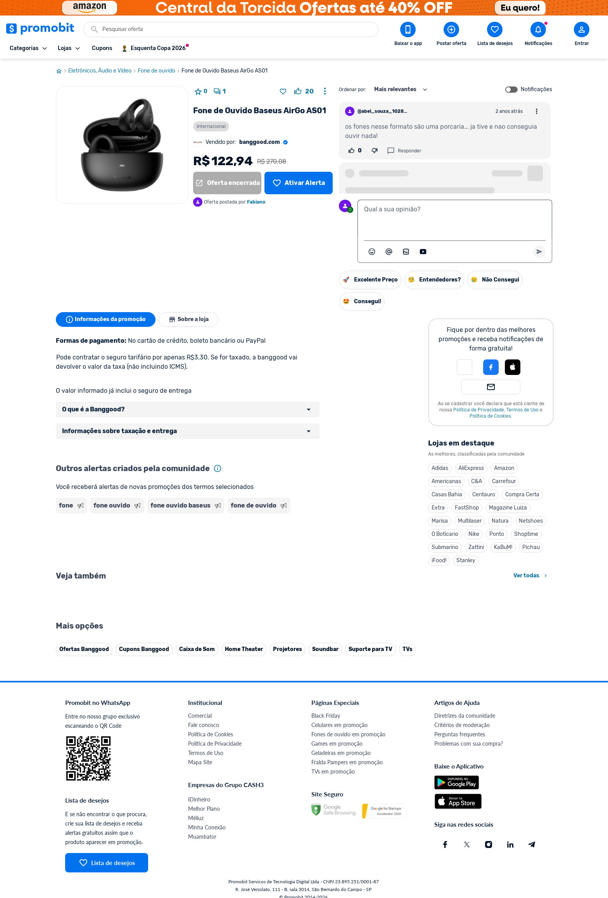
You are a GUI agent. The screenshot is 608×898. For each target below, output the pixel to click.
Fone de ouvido (159, 71)
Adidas (440, 468)
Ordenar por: (352, 89)
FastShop (467, 507)
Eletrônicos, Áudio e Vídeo (103, 71)
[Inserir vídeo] (423, 251)
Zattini (476, 547)
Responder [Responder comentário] (404, 151)
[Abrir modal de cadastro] (581, 35)
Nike (473, 534)
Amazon (504, 468)
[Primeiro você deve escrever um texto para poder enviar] (539, 251)
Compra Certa (522, 494)
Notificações (536, 89)
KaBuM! (503, 547)
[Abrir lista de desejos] (495, 35)
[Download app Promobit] (408, 35)
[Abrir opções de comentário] (536, 111)
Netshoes (531, 521)
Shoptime (526, 534)
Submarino (445, 547)
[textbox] (455, 218)
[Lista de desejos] (298, 183)
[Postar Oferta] (451, 35)
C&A (476, 481)
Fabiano (256, 202)
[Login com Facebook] (491, 367)
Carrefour (504, 481)
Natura (500, 521)
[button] (464, 367)
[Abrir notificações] (538, 35)
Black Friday (325, 887)
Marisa (440, 521)
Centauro (483, 494)
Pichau (531, 547)
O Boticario (445, 534)
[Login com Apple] (512, 367)
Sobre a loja (188, 319)
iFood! (439, 560)
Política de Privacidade (478, 410)
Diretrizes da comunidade (464, 887)
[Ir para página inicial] (62, 71)
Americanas (446, 481)
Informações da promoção (106, 319)
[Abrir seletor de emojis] (372, 251)
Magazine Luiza (508, 507)
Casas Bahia (447, 494)
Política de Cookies (490, 416)
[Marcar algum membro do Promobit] (389, 251)
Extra (438, 507)
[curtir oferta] (304, 91)
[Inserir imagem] (406, 251)
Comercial (200, 887)
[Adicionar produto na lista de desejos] (283, 91)
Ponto (496, 534)
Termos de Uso (522, 410)
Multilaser (470, 521)
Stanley (465, 560)
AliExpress (471, 468)
